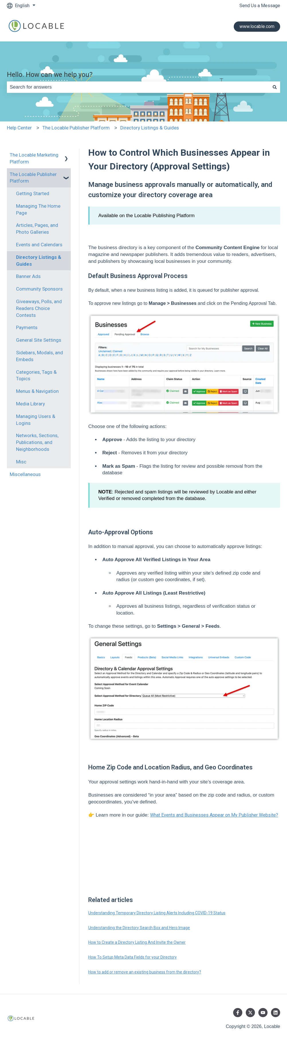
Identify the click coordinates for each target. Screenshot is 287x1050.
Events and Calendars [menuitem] (39, 244)
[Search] (274, 87)
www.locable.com (256, 26)
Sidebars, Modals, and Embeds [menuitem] (39, 356)
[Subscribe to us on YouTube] (263, 1012)
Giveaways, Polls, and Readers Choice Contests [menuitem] (39, 308)
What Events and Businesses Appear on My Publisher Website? (214, 815)
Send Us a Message (259, 5)
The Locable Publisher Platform (76, 128)
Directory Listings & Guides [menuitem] (38, 260)
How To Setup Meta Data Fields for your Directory (132, 957)
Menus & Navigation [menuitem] (37, 391)
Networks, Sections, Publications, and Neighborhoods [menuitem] (37, 442)
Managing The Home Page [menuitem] (38, 209)
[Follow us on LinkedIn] (275, 1012)
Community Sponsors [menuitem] (39, 289)
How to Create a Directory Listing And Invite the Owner (137, 942)
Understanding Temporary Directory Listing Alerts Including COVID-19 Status (156, 913)
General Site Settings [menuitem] (38, 340)
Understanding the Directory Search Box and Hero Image (139, 927)
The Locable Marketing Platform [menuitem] (34, 158)
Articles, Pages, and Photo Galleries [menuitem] (37, 228)
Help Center (19, 128)
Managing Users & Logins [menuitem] (35, 419)
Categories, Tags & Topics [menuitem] (36, 375)
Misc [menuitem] (21, 462)
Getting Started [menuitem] (32, 193)
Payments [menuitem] (27, 327)
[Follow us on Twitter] (250, 1012)
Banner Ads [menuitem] (28, 276)
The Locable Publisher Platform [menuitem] (33, 177)
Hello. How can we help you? (50, 75)
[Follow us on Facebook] (237, 1012)
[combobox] (138, 87)
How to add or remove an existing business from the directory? (144, 972)
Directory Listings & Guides (149, 128)
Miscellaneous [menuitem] (25, 474)
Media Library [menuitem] (30, 404)
